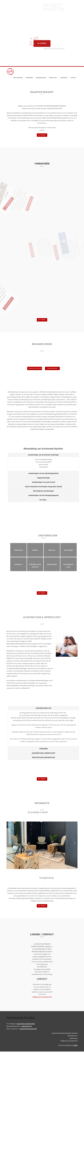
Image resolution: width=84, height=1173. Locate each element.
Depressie (51, 554)
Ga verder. (42, 43)
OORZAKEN (43, 752)
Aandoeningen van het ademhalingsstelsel (43, 477)
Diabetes (35, 554)
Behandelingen (41, 80)
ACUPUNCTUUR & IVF (43, 712)
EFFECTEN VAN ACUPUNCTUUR (43, 761)
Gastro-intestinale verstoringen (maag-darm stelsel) (43, 490)
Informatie (64, 80)
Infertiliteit (53, 80)
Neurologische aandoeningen (43, 495)
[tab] (43, 459)
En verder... (44, 503)
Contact (73, 80)
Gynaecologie (68, 554)
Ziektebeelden (52, 372)
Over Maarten (18, 80)
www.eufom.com (26, 1030)
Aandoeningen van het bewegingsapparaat (43, 499)
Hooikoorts (18, 568)
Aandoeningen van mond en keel (43, 486)
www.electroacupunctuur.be (28, 1032)
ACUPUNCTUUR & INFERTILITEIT (43, 757)
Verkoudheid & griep (68, 569)
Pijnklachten (18, 554)
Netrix (75, 1049)
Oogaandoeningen (43, 481)
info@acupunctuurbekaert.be (42, 1000)
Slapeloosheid (52, 568)
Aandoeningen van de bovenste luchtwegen (43, 459)
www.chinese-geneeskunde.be (26, 1027)
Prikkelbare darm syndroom (35, 569)
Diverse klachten (34, 372)
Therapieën (29, 80)
